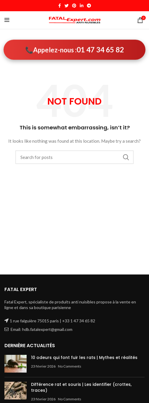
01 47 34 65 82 (100, 49)
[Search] (74, 157)
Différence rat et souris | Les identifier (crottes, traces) (81, 387)
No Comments (69, 366)
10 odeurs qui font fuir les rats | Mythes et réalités (84, 357)
